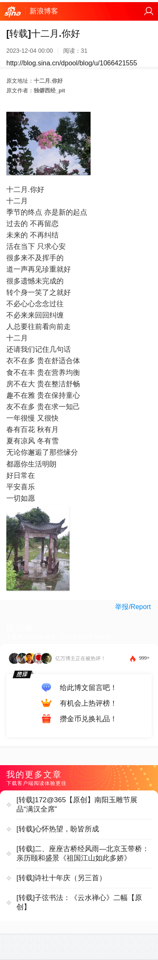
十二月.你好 (48, 81)
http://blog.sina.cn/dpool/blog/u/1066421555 (71, 63)
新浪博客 (43, 11)
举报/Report (132, 606)
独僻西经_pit (49, 90)
